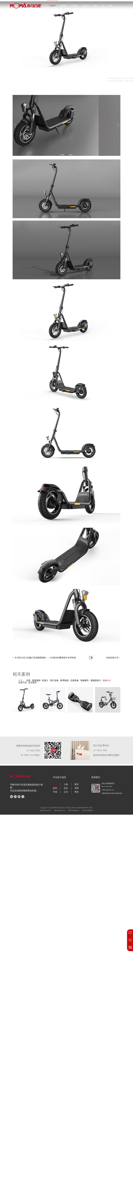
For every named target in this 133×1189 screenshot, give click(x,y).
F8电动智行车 (113, 657)
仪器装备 (74, 680)
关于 (103, 6)
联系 (110, 6)
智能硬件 (84, 680)
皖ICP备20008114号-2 (85, 807)
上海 (66, 784)
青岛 (77, 792)
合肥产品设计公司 (59, 810)
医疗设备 (54, 680)
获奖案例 (36, 680)
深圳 (77, 788)
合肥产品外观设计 (87, 810)
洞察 (95, 6)
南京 (77, 784)
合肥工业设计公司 (45, 810)
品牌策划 (63, 6)
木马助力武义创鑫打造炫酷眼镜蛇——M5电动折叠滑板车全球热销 (44, 657)
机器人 (45, 680)
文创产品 (85, 6)
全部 (28, 680)
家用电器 (64, 680)
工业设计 (52, 6)
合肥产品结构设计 (73, 810)
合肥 (55, 784)
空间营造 (74, 6)
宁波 (55, 792)
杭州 (55, 788)
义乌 (66, 792)
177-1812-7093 (117, 17)
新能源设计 (96, 680)
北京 (66, 788)
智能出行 (107, 680)
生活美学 (32, 682)
